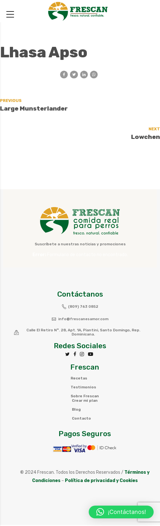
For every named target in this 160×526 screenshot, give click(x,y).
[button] (121, 512)
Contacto (81, 419)
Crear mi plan (84, 402)
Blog (75, 410)
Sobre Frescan (85, 397)
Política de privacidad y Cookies (101, 481)
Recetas (79, 379)
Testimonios (83, 388)
